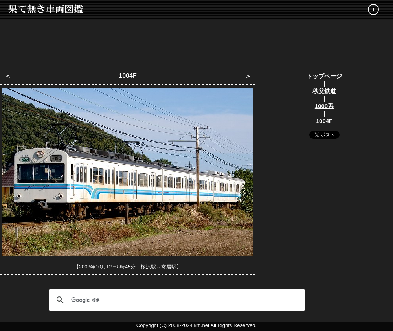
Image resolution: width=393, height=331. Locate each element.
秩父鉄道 (324, 91)
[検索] (175, 300)
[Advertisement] (196, 41)
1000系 (324, 106)
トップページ (324, 76)
